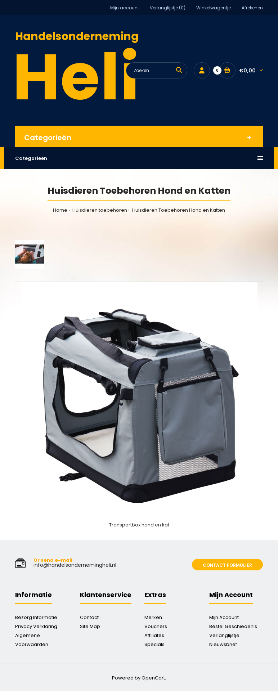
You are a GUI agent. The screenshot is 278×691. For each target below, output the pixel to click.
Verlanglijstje (224, 635)
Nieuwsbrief (223, 644)
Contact (89, 617)
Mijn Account (224, 617)
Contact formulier (227, 565)
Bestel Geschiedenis (233, 626)
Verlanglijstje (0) (167, 8)
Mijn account (124, 8)
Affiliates (154, 635)
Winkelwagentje (213, 8)
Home (60, 210)
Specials (154, 644)
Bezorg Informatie (36, 617)
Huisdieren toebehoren (99, 210)
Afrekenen (252, 8)
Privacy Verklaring (36, 626)
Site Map (90, 626)
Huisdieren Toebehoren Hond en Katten (178, 210)
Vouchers (155, 626)
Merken (153, 617)
